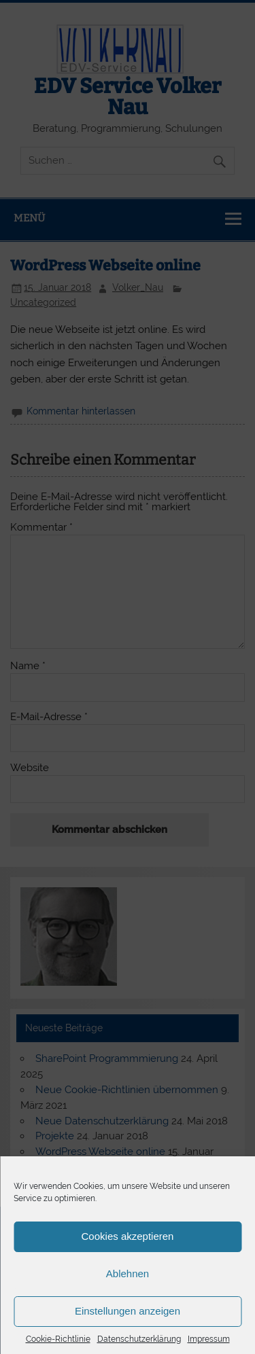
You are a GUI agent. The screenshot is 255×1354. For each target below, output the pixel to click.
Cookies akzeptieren (128, 1236)
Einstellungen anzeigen (127, 1311)
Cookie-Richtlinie (58, 1339)
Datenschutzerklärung (139, 1339)
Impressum (209, 1339)
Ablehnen (127, 1273)
